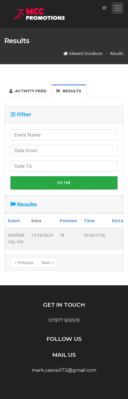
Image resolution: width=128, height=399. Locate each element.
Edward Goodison (85, 53)
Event (14, 220)
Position (68, 220)
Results (68, 91)
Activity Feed (27, 91)
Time (89, 220)
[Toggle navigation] (117, 8)
